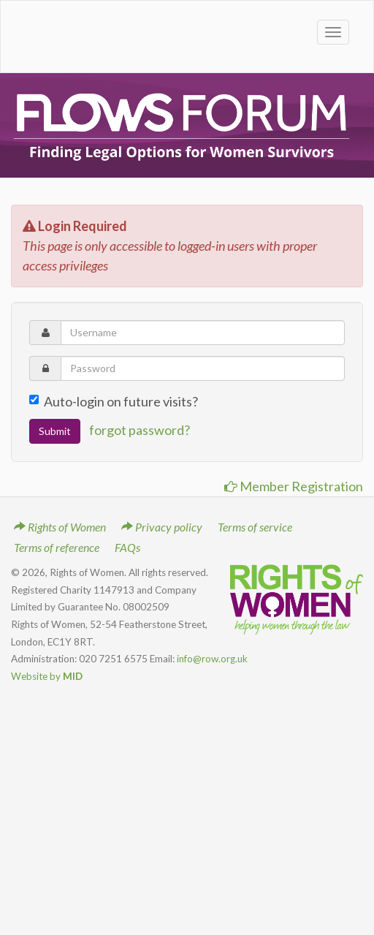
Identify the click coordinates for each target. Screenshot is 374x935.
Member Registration (293, 486)
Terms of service (255, 527)
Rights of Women (60, 527)
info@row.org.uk (212, 659)
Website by (47, 676)
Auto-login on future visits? (113, 401)
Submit (55, 431)
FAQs (127, 547)
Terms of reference (56, 547)
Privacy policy (161, 527)
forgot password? (139, 429)
